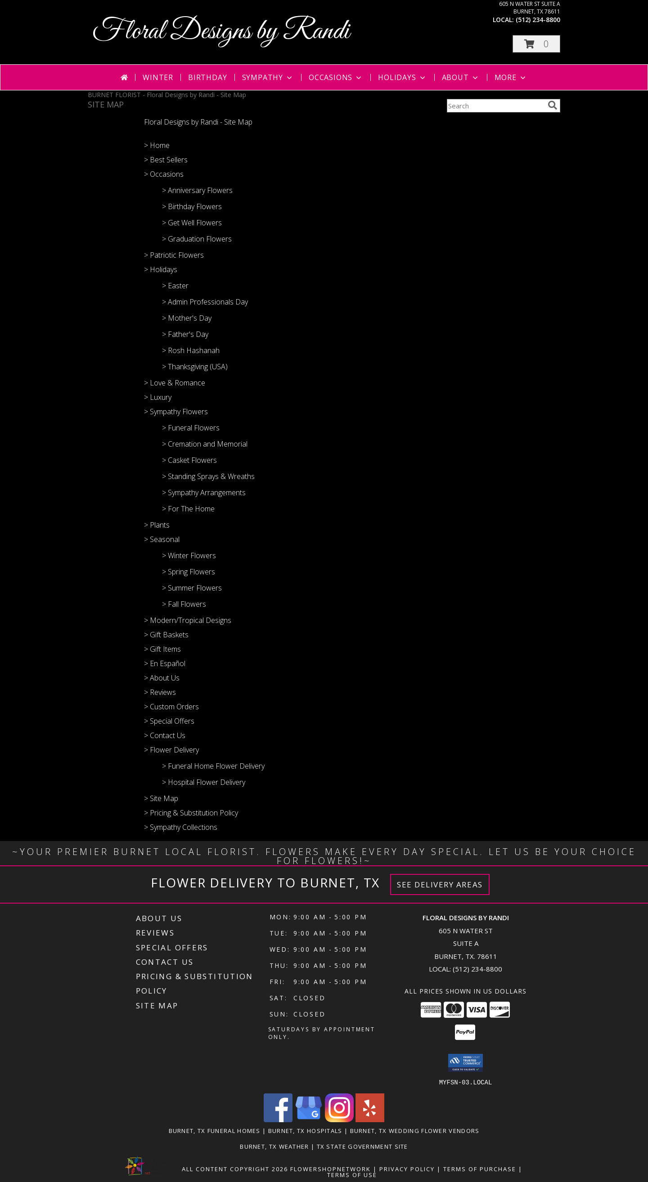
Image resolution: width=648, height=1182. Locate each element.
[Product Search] (495, 105)
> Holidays (160, 269)
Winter (158, 77)
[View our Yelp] (370, 1119)
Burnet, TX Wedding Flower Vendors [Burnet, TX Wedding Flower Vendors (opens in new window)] (415, 1130)
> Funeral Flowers (191, 428)
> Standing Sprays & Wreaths (208, 476)
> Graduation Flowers (197, 239)
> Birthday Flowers (192, 206)
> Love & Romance (174, 383)
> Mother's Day (187, 318)
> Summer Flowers (192, 588)
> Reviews (160, 692)
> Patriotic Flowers (174, 255)
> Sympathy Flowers (176, 411)
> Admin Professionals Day (205, 302)
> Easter (175, 286)
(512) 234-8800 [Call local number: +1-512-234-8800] (538, 19)
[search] (552, 105)
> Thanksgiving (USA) (195, 367)
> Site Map (161, 798)
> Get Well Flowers (192, 223)
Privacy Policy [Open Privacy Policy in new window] (407, 1168)
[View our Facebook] (278, 1119)
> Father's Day (185, 334)
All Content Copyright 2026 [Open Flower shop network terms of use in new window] (235, 1168)
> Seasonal (162, 539)
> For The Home (188, 509)
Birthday (207, 77)
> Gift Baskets (166, 635)
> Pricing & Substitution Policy (191, 813)
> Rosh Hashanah (191, 350)
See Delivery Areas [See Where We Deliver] (440, 884)
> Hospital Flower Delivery (203, 782)
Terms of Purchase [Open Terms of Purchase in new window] (479, 1168)
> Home (157, 145)
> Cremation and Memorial (205, 444)
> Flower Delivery (171, 750)
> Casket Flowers (189, 460)
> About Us (162, 678)
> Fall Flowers (184, 604)
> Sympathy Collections (180, 827)
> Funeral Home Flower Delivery (213, 766)
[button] (536, 44)
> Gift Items (162, 649)
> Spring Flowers (188, 572)
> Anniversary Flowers (197, 190)
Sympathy (268, 77)
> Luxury (157, 397)
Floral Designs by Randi (221, 31)
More (511, 77)
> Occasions (164, 174)
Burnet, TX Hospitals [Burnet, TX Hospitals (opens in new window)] (305, 1130)
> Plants (157, 525)
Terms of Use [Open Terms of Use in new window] (352, 1174)
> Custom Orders (171, 707)
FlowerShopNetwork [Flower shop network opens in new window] (330, 1168)
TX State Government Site (362, 1146)
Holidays (402, 77)
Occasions (336, 77)
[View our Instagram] (339, 1119)
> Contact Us (164, 735)
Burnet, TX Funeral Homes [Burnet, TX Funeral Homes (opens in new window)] (215, 1130)
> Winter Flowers (189, 555)
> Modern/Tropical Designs (187, 620)
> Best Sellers (166, 160)
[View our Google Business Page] (308, 1119)
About (461, 77)
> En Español (164, 663)
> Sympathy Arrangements (204, 492)
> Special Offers (169, 721)
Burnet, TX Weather (274, 1146)
